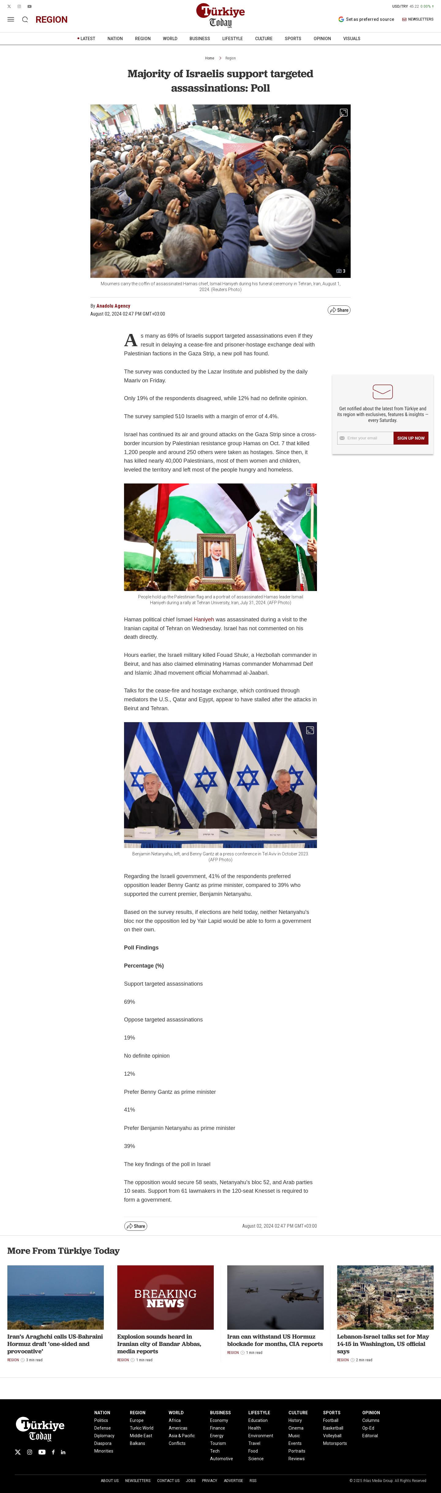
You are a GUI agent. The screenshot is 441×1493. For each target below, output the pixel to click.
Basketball (333, 1428)
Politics (101, 1420)
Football (330, 1420)
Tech (215, 1451)
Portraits (296, 1451)
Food (253, 1451)
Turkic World (141, 1428)
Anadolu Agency (113, 306)
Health (254, 1428)
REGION (143, 38)
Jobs (190, 1480)
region (52, 19)
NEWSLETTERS (418, 19)
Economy (219, 1420)
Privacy (209, 1480)
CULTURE (264, 38)
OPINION (322, 38)
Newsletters (137, 1480)
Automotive (221, 1458)
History (295, 1420)
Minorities (103, 1451)
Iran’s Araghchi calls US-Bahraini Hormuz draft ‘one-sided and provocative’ (55, 1344)
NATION (115, 38)
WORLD (170, 38)
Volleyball (332, 1435)
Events (295, 1443)
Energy (217, 1435)
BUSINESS (200, 38)
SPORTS (293, 38)
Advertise (233, 1480)
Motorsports (335, 1443)
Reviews (296, 1458)
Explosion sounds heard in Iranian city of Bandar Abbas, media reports (159, 1344)
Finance (217, 1428)
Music (294, 1435)
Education (258, 1420)
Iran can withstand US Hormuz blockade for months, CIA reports (275, 1340)
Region (230, 58)
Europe (137, 1420)
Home (209, 58)
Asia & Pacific (182, 1435)
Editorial (370, 1435)
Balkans (137, 1443)
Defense (102, 1428)
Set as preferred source (366, 19)
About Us (110, 1480)
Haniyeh (205, 619)
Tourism (218, 1443)
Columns (370, 1420)
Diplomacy (104, 1435)
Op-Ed (368, 1428)
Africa (175, 1420)
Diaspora (102, 1443)
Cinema (295, 1428)
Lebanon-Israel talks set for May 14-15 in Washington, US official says (383, 1344)
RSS (253, 1480)
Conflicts (177, 1443)
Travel (254, 1443)
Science (256, 1458)
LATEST (88, 38)
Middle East (141, 1435)
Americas (178, 1428)
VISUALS (351, 38)
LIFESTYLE (232, 38)
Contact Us (168, 1480)
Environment (260, 1435)
